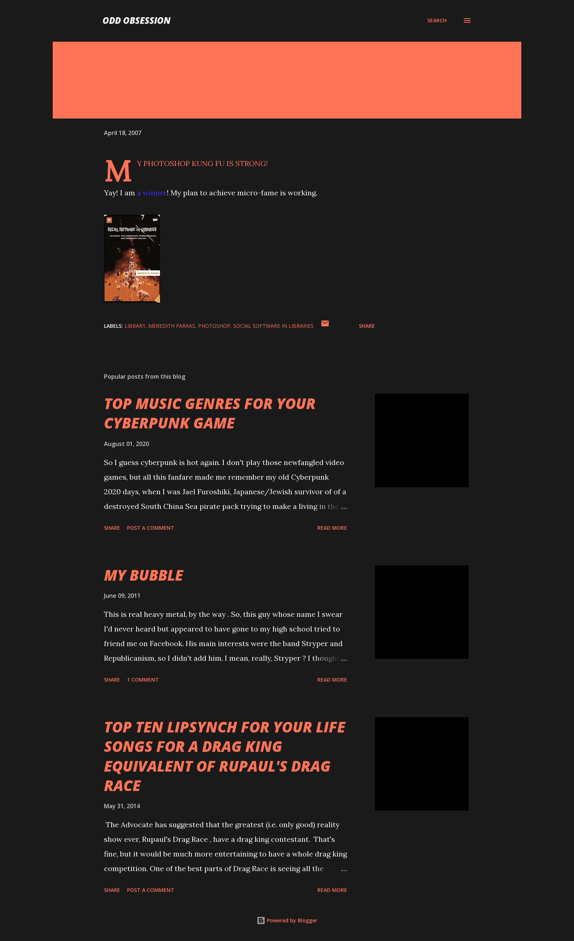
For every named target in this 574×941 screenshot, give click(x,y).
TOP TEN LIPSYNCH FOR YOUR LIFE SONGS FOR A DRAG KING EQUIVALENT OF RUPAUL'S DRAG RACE (224, 756)
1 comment (143, 679)
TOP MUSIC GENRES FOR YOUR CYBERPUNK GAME (210, 413)
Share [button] (367, 325)
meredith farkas (171, 325)
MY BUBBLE (143, 575)
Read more (332, 527)
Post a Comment (150, 527)
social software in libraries (273, 325)
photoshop (214, 325)
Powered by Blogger (287, 920)
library (134, 325)
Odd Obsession (136, 20)
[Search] (437, 20)
